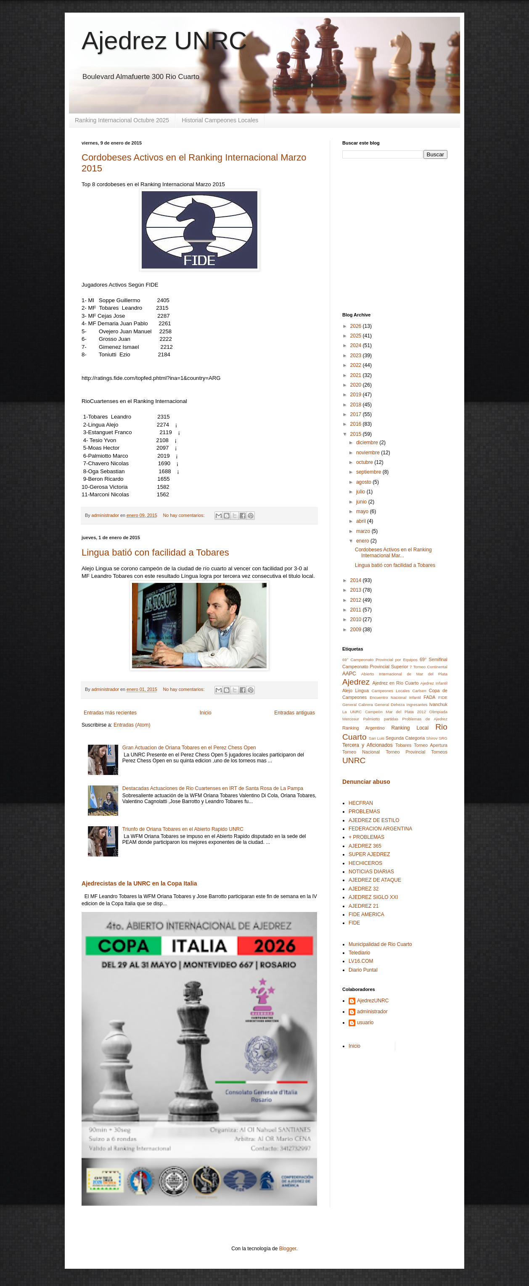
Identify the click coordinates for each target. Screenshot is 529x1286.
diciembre (367, 442)
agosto (364, 482)
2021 (356, 375)
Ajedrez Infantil (434, 683)
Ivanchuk (438, 704)
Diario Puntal (363, 970)
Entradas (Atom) (132, 725)
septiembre (369, 472)
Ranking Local (410, 728)
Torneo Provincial (405, 751)
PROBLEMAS (364, 811)
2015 (356, 434)
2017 (356, 414)
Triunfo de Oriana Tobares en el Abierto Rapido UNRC (182, 829)
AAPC (349, 674)
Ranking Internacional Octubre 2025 (122, 120)
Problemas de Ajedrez (424, 719)
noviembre (368, 453)
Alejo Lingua (355, 690)
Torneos (439, 751)
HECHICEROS (365, 863)
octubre (365, 462)
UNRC (353, 760)
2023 (356, 355)
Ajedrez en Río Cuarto (395, 682)
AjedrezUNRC (373, 1001)
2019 (356, 395)
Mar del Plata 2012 (406, 711)
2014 (356, 580)
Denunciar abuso (366, 781)
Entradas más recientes (110, 713)
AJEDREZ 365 (365, 846)
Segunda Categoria (405, 738)
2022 (356, 365)
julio (361, 492)
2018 (356, 405)
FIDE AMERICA (366, 914)
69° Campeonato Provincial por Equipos (380, 659)
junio (362, 502)
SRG (443, 738)
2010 (356, 619)
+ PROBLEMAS (366, 837)
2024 (356, 345)
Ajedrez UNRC (164, 40)
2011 (356, 610)
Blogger (287, 1249)
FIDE (442, 697)
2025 (356, 336)
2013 (356, 590)
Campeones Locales (390, 690)
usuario (365, 1022)
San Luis (376, 738)
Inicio (206, 713)
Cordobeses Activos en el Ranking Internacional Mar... (393, 553)
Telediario (359, 953)
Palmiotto (371, 719)
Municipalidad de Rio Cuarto (380, 944)
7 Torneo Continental (428, 666)
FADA (429, 697)
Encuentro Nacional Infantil (395, 697)
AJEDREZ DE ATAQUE (375, 880)
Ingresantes (417, 704)
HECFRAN (361, 803)
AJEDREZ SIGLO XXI (373, 897)
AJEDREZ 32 (363, 889)
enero (363, 541)
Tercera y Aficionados (367, 745)
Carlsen (419, 690)
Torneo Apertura (430, 745)
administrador (372, 1012)
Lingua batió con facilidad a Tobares (155, 552)
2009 (356, 629)
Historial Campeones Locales (220, 120)
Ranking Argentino (363, 727)
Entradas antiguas (294, 713)
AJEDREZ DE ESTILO (374, 820)
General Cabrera (357, 704)
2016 (356, 424)
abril (361, 521)
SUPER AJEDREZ (369, 854)
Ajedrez (356, 681)
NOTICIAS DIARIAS (371, 872)
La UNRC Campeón (362, 711)
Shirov (431, 738)
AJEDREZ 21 (363, 906)
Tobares (403, 745)
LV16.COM (361, 961)
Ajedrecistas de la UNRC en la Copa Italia (139, 883)
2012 (356, 600)
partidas (391, 719)
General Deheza (390, 704)
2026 (356, 326)
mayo (363, 511)
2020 (356, 385)
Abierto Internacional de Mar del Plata (404, 674)
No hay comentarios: (184, 515)
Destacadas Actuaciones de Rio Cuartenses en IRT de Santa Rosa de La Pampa (213, 788)
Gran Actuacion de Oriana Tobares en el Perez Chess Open (189, 748)
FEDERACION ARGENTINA (380, 829)
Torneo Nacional (361, 751)
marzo (364, 531)
